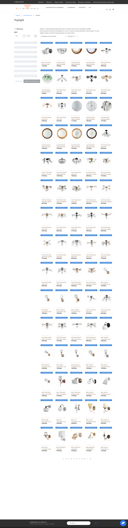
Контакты (41, 2)
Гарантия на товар (71, 2)
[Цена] (18, 35)
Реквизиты (49, 2)
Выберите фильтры (32, 81)
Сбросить (18, 81)
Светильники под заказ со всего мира (103, 2)
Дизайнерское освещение (55, 7)
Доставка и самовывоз (84, 2)
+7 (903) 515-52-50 (19, 1)
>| (90, 458)
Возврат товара (58, 2)
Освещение (71, 7)
